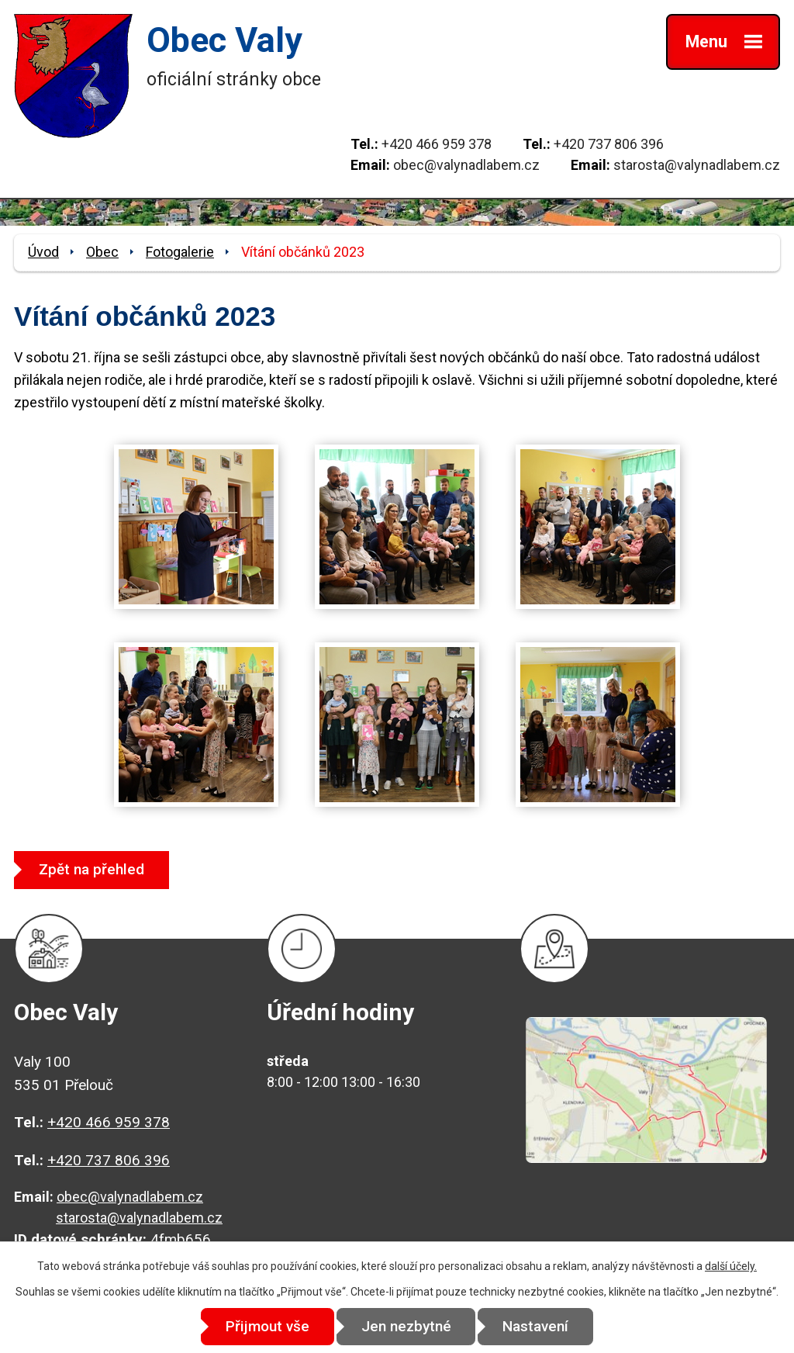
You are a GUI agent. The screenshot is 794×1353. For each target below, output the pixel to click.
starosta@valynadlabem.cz (696, 165)
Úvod (43, 252)
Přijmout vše (267, 1326)
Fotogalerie (180, 252)
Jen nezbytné (406, 1326)
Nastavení (537, 1326)
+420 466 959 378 (436, 144)
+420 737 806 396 (609, 144)
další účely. (731, 1266)
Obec (102, 252)
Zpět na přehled (92, 869)
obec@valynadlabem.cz (466, 165)
